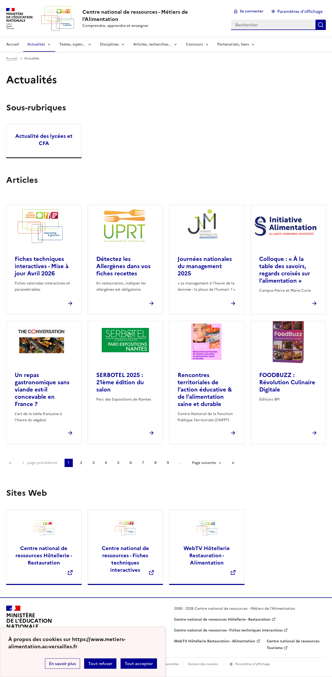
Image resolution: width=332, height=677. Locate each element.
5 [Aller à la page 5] (118, 462)
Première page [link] (10, 463)
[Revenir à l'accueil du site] (29, 623)
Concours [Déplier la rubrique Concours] (194, 44)
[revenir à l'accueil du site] (152, 15)
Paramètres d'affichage (252, 664)
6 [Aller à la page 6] (131, 462)
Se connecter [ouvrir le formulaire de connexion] (251, 11)
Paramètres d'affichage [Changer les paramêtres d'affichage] (300, 11)
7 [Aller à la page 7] (143, 462)
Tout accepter (139, 663)
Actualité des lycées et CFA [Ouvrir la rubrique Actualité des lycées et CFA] (44, 139)
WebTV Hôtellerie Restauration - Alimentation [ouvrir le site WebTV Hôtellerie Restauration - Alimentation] (214, 641)
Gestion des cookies (203, 664)
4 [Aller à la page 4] (106, 462)
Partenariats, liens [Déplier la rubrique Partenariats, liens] (233, 44)
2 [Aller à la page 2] (81, 462)
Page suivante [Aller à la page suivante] (204, 462)
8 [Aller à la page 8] (155, 462)
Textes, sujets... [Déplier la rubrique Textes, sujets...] (72, 44)
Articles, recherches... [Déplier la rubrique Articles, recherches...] (152, 44)
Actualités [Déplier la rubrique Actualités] (36, 44)
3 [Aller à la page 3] (93, 462)
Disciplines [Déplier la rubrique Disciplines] (109, 44)
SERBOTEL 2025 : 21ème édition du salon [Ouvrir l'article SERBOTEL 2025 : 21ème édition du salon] (120, 382)
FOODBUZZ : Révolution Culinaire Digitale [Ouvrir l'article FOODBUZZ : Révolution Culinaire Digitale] (287, 382)
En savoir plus (62, 663)
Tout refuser (100, 663)
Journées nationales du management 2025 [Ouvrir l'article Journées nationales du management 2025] (205, 266)
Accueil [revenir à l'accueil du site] (12, 44)
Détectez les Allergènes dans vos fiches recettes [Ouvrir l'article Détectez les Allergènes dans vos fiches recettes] (123, 266)
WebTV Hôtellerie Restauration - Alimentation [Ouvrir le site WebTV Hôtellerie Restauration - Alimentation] (207, 555)
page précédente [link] (42, 462)
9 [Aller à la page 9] (168, 462)
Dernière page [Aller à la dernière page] (233, 463)
